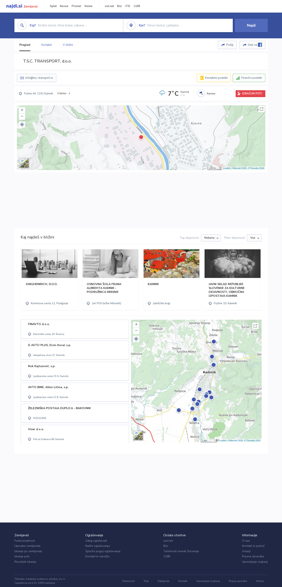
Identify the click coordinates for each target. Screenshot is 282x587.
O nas (246, 541)
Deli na (255, 45)
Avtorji (246, 551)
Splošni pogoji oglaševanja (102, 551)
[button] (22, 124)
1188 (136, 6)
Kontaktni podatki (216, 78)
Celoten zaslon (262, 109)
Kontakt (182, 581)
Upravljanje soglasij (255, 562)
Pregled (24, 45)
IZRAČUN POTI (252, 93)
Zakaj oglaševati (96, 541)
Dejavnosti (128, 581)
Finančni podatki (251, 78)
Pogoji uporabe (238, 581)
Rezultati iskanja (25, 562)
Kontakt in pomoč (253, 546)
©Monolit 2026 (239, 168)
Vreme (88, 6)
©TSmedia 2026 (256, 168)
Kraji (146, 581)
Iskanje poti (21, 556)
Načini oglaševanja (97, 546)
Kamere (211, 93)
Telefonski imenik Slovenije (181, 551)
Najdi (251, 25)
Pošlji (229, 45)
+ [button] (22, 110)
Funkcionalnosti (24, 541)
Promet (76, 6)
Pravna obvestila (253, 556)
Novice (64, 6)
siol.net (109, 6)
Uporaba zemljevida (27, 546)
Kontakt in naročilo (97, 556)
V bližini (68, 45)
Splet (53, 6)
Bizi (119, 6)
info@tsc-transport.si (39, 78)
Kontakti (46, 45)
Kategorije (163, 581)
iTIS (127, 6)
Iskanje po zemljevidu (28, 551)
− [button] (22, 117)
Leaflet (226, 168)
